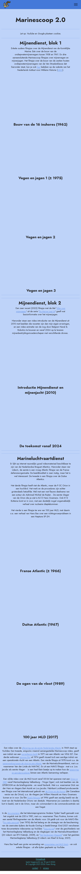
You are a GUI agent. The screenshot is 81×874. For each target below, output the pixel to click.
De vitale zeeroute (11, 822)
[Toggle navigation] (76, 4)
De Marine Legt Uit (47, 311)
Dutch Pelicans (42, 797)
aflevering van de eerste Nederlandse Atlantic (41, 747)
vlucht (35, 754)
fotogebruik (40, 862)
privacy (46, 871)
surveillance (26, 754)
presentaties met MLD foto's (56, 847)
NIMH (60, 70)
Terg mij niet (51, 828)
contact (35, 871)
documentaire (13, 813)
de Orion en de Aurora (60, 791)
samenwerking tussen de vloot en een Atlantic (24, 763)
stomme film (25, 757)
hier (38, 67)
